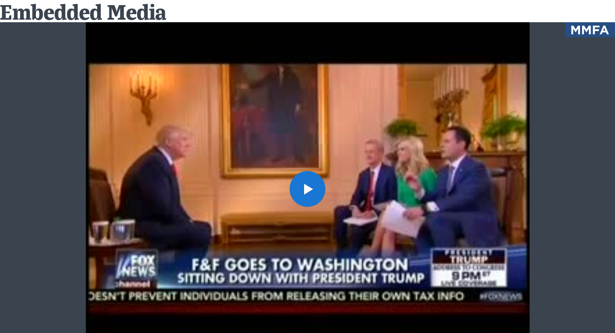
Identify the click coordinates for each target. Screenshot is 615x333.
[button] (307, 189)
